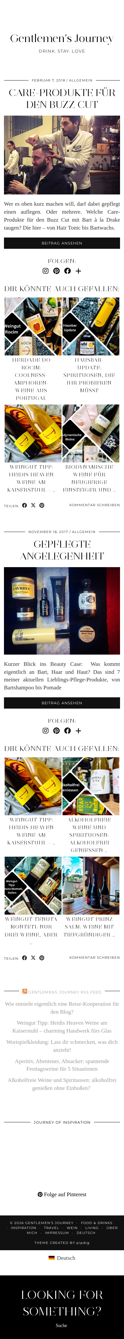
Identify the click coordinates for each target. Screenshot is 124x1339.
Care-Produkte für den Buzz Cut (62, 98)
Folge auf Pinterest (62, 1194)
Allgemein (81, 80)
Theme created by (62, 1243)
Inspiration (23, 1228)
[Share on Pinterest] (42, 506)
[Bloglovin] (78, 271)
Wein (72, 1228)
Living (92, 1228)
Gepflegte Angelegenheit (62, 550)
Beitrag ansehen (62, 243)
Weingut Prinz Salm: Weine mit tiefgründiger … (89, 926)
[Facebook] (67, 271)
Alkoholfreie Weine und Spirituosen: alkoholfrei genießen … (89, 835)
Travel (51, 1228)
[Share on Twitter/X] (33, 506)
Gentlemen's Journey (62, 38)
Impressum (57, 1233)
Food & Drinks (96, 1223)
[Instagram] (46, 271)
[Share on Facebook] (25, 506)
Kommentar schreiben (94, 505)
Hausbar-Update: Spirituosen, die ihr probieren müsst (89, 375)
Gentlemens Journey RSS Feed (65, 992)
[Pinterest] (56, 271)
